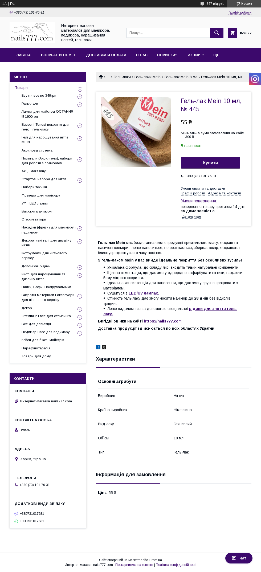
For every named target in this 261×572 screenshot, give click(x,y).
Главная (22, 55)
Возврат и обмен (58, 55)
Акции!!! (196, 55)
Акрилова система (37, 150)
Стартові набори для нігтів (44, 179)
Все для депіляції (36, 324)
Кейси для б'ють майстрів (43, 340)
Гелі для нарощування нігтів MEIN (45, 139)
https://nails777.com (163, 321)
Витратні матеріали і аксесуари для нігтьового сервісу (48, 297)
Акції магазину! (34, 171)
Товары (21, 87)
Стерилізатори (34, 219)
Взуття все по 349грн (39, 95)
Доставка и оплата (106, 55)
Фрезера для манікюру (41, 195)
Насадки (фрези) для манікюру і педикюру (49, 229)
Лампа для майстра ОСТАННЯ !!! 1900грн (47, 113)
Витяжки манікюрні (37, 211)
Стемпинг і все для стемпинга (46, 316)
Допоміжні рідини (36, 266)
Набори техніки (34, 187)
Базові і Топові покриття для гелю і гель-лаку (45, 126)
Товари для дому (36, 356)
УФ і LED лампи (35, 203)
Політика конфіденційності (176, 565)
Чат (239, 558)
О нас (142, 55)
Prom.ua (155, 560)
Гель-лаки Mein (147, 77)
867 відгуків (216, 4)
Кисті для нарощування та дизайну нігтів (44, 276)
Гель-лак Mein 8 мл (181, 77)
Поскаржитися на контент (134, 565)
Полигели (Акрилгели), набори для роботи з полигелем (47, 160)
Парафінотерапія (36, 348)
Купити (210, 163)
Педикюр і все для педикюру (46, 332)
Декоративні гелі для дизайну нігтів (46, 242)
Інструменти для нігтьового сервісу (44, 255)
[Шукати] (216, 33)
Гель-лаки (122, 77)
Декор (27, 308)
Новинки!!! (167, 55)
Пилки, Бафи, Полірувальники (46, 287)
